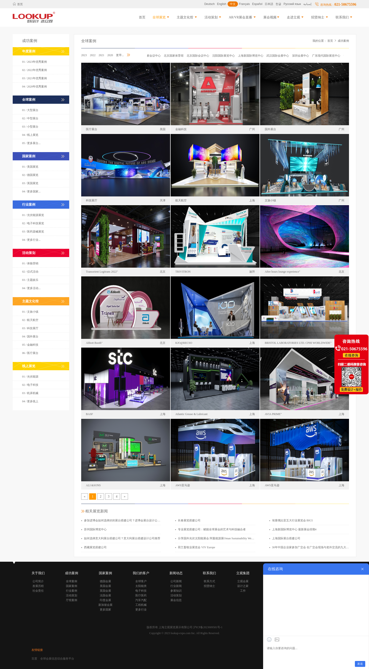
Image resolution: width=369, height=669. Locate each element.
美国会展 (105, 586)
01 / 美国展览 (30, 166)
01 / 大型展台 (30, 110)
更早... (120, 55)
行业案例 (71, 590)
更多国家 (105, 609)
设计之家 (243, 586)
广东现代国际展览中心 (327, 55)
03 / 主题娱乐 (30, 280)
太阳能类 (141, 586)
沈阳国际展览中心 (224, 55)
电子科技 (141, 590)
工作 (243, 590)
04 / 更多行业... (31, 239)
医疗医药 (141, 595)
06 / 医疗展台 (30, 353)
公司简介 (38, 581)
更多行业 (141, 609)
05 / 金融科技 (30, 344)
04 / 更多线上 (30, 401)
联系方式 (209, 581)
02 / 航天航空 (30, 320)
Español (257, 4)
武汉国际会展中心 (279, 55)
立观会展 (243, 581)
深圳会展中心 (301, 55)
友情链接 (37, 650)
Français (244, 4)
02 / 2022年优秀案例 (34, 70)
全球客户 (141, 581)
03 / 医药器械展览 (33, 231)
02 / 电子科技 (30, 384)
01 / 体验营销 (30, 263)
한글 (278, 4)
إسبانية (307, 4)
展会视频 (271, 17)
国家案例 (71, 586)
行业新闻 (176, 586)
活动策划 (213, 17)
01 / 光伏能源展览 (33, 215)
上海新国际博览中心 (252, 55)
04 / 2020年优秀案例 (34, 86)
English (221, 4)
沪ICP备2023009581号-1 (208, 627)
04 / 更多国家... (31, 191)
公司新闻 (176, 581)
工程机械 (141, 605)
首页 (18, 4)
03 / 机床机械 (30, 393)
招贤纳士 (320, 17)
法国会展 (105, 595)
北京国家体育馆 (175, 55)
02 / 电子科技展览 (33, 223)
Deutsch (209, 4)
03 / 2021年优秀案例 (34, 78)
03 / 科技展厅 (30, 328)
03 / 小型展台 (30, 126)
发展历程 (38, 586)
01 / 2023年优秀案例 (34, 61)
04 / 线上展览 (30, 135)
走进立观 (295, 17)
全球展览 (161, 17)
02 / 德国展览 (30, 175)
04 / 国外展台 (30, 336)
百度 (34, 658)
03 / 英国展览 (30, 183)
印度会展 (105, 600)
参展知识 (176, 590)
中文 (233, 4)
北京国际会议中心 (199, 55)
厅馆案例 (71, 600)
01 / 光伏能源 (30, 376)
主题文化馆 (187, 17)
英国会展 (105, 590)
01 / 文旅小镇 (30, 311)
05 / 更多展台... (31, 143)
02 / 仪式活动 (30, 271)
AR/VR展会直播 (242, 17)
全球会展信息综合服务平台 (57, 658)
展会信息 (176, 600)
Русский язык (292, 4)
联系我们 (344, 17)
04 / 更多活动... (31, 288)
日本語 (269, 4)
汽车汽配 (141, 600)
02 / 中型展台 (30, 118)
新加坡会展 (105, 605)
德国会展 (105, 581)
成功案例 (343, 40)
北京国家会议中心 (150, 55)
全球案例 (88, 41)
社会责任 (38, 590)
